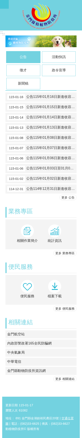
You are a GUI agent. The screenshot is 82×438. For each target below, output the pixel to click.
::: (1, 32)
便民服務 (20, 266)
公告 (23, 57)
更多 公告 (68, 197)
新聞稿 (23, 83)
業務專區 (20, 211)
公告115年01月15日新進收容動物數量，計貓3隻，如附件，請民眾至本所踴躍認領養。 (42, 107)
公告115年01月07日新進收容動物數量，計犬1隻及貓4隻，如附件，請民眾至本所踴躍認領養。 (42, 148)
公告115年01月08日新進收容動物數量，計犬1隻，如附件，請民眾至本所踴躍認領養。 (42, 138)
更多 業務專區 (65, 253)
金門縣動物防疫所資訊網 (26, 371)
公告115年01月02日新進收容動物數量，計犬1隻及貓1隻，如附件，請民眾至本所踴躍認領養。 (42, 179)
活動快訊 (59, 57)
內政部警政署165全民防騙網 (29, 343)
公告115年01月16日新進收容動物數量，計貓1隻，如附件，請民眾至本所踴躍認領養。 (42, 97)
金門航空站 (16, 334)
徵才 (23, 70)
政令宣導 (59, 70)
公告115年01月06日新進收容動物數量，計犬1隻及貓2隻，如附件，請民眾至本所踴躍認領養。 (42, 158)
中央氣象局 (16, 352)
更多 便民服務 (65, 308)
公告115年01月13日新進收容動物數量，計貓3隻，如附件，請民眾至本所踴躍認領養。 (42, 127)
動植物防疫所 (41, 15)
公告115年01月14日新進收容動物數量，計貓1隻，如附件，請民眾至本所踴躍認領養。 (42, 117)
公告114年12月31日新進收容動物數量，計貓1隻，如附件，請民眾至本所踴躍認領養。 (42, 189)
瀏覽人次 (11, 410)
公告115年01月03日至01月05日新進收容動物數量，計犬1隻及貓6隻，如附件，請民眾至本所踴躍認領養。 (42, 168)
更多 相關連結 (65, 379)
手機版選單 (4, 4)
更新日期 (11, 405)
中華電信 (14, 361)
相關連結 (20, 322)
